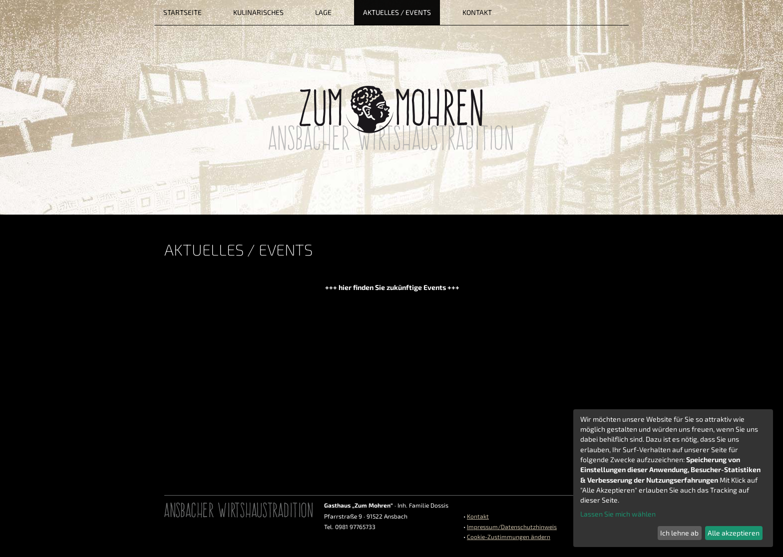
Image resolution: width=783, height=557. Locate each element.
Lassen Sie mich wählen (618, 514)
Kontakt (478, 516)
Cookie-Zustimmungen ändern (508, 536)
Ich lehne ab (679, 533)
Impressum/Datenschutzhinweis (512, 526)
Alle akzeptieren (734, 533)
